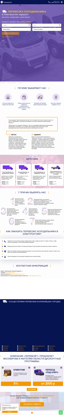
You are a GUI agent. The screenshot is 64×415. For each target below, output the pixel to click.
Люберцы (21, 348)
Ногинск (51, 348)
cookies (3, 409)
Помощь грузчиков (38, 29)
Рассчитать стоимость (32, 404)
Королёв (5, 348)
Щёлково (51, 350)
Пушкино (5, 350)
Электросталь (22, 346)
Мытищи (36, 348)
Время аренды (6, 29)
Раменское (21, 350)
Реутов (36, 350)
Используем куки (6, 405)
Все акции (32, 389)
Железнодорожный (39, 346)
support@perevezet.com (18, 274)
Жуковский (52, 346)
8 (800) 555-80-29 (10, 272)
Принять (10, 411)
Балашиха (5, 346)
